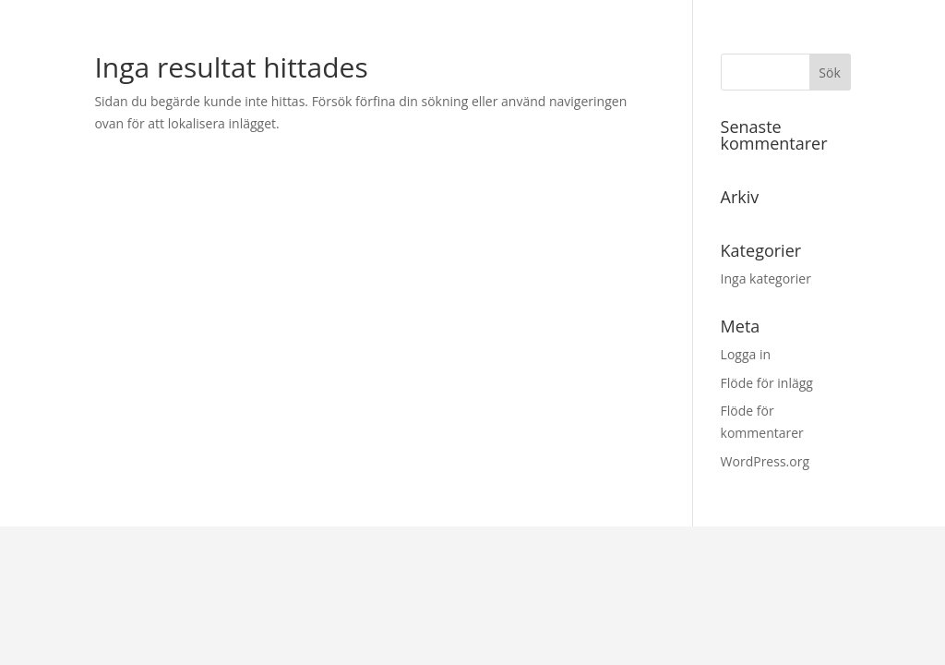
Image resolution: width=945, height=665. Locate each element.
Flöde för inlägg (767, 383)
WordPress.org (765, 461)
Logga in (746, 354)
